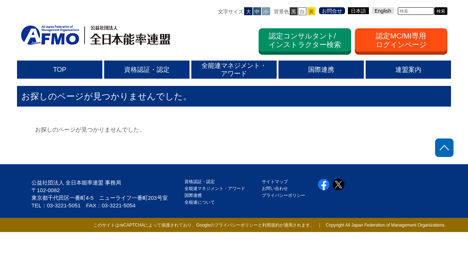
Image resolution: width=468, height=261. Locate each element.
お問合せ (332, 11)
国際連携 (195, 195)
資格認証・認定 (199, 181)
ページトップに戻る (444, 147)
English (383, 11)
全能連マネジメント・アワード (214, 188)
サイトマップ (275, 181)
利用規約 (271, 225)
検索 (441, 11)
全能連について (199, 202)
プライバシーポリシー (283, 195)
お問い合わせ (275, 188)
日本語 (358, 11)
